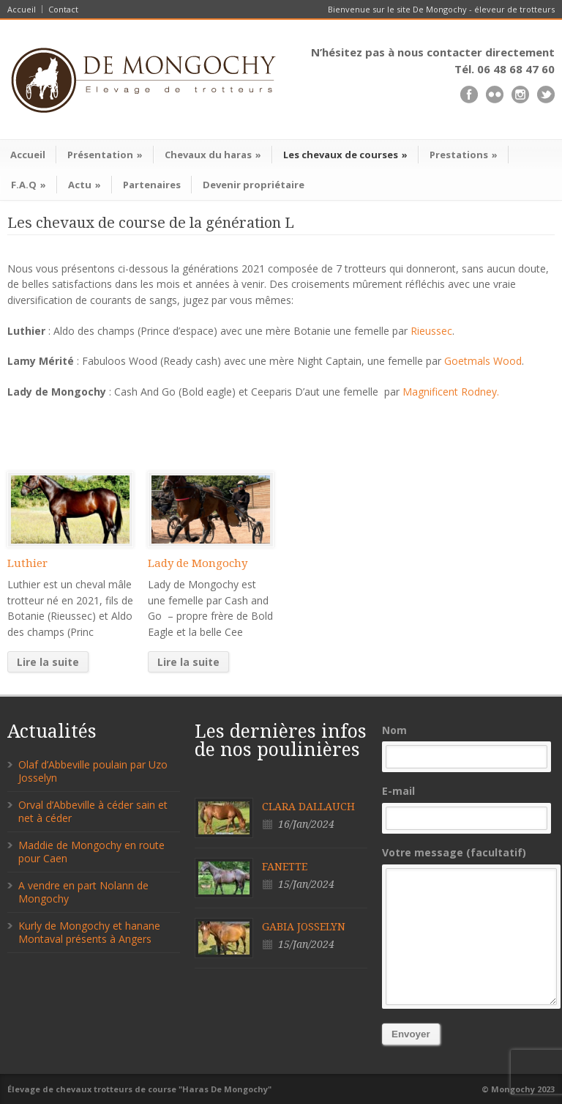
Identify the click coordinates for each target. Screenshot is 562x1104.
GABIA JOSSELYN (303, 927)
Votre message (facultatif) (468, 925)
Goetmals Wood (483, 361)
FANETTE (284, 867)
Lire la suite (48, 662)
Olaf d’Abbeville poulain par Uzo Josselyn (93, 771)
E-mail (468, 807)
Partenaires (152, 184)
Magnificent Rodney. (450, 392)
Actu (84, 184)
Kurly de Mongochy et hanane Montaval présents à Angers (89, 932)
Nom (468, 746)
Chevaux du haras (213, 154)
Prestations (464, 154)
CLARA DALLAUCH (308, 806)
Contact (63, 9)
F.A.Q (28, 184)
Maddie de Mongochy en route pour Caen (91, 851)
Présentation (105, 154)
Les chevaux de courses (345, 154)
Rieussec (431, 331)
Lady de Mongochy (197, 563)
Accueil (21, 9)
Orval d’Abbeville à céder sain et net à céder (93, 811)
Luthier (27, 563)
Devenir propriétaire (253, 184)
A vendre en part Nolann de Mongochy (83, 891)
